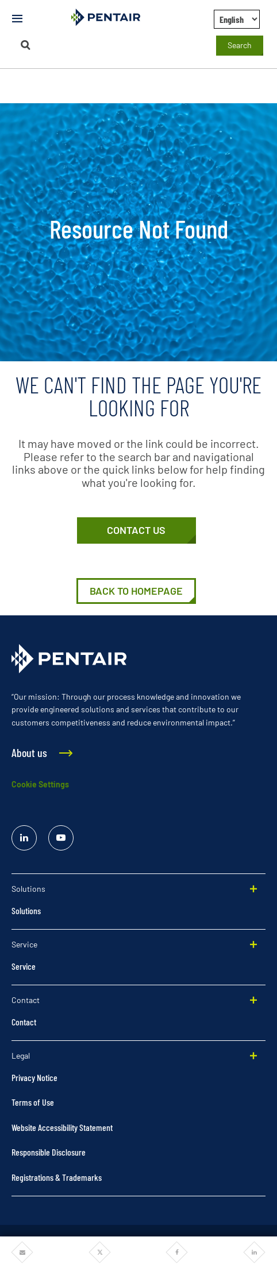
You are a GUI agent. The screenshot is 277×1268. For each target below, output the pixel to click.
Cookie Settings (40, 784)
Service (23, 966)
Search (240, 45)
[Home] (136, 591)
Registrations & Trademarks (56, 1177)
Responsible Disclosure (48, 1151)
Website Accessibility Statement (62, 1127)
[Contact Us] (136, 530)
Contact (23, 1021)
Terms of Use (32, 1102)
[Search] (25, 45)
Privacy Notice (34, 1077)
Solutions (26, 910)
